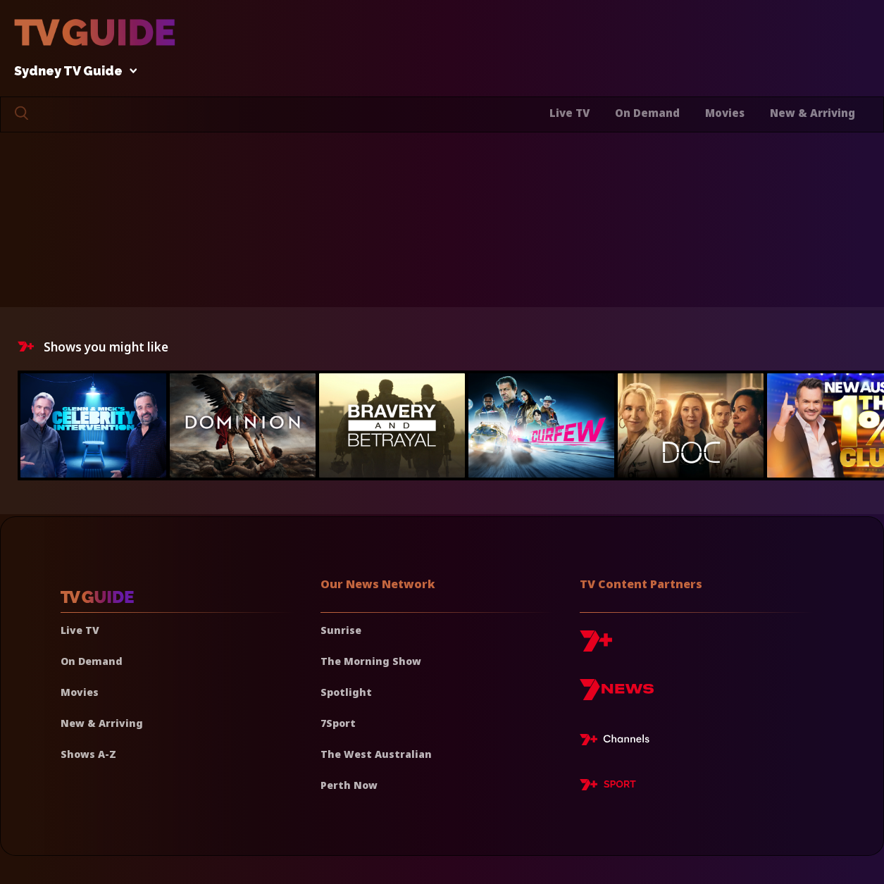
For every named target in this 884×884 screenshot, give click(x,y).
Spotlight (346, 692)
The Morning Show (370, 661)
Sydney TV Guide (72, 71)
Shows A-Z (88, 754)
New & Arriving (812, 113)
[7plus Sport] (608, 787)
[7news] (617, 695)
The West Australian (376, 754)
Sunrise (340, 630)
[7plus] (596, 646)
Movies (725, 113)
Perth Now (349, 785)
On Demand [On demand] (92, 661)
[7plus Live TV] (618, 742)
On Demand (647, 113)
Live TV (569, 113)
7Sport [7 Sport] (338, 723)
